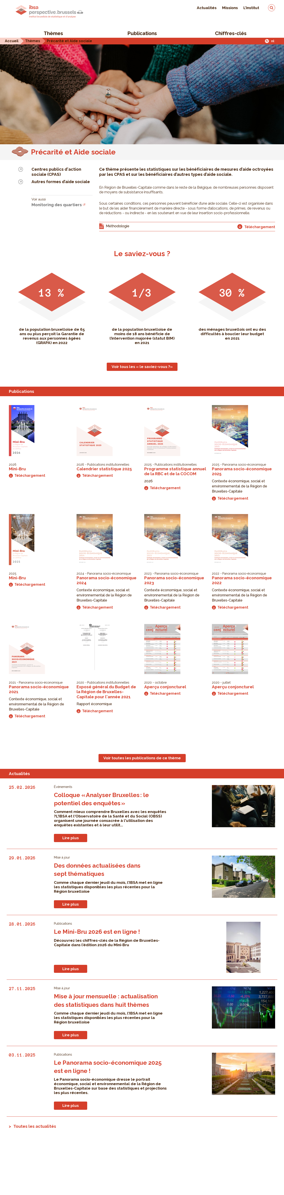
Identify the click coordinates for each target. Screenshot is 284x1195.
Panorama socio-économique (244, 464)
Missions (230, 8)
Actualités (207, 8)
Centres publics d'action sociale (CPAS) (56, 172)
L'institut (251, 8)
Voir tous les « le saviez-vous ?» (142, 366)
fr (267, 41)
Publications (142, 33)
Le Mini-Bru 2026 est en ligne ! (97, 931)
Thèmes (53, 33)
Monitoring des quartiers (57, 204)
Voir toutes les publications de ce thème (142, 758)
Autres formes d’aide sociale (61, 181)
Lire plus (70, 838)
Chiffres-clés (231, 33)
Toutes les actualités (34, 1126)
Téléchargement (27, 475)
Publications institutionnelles (108, 464)
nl (272, 41)
